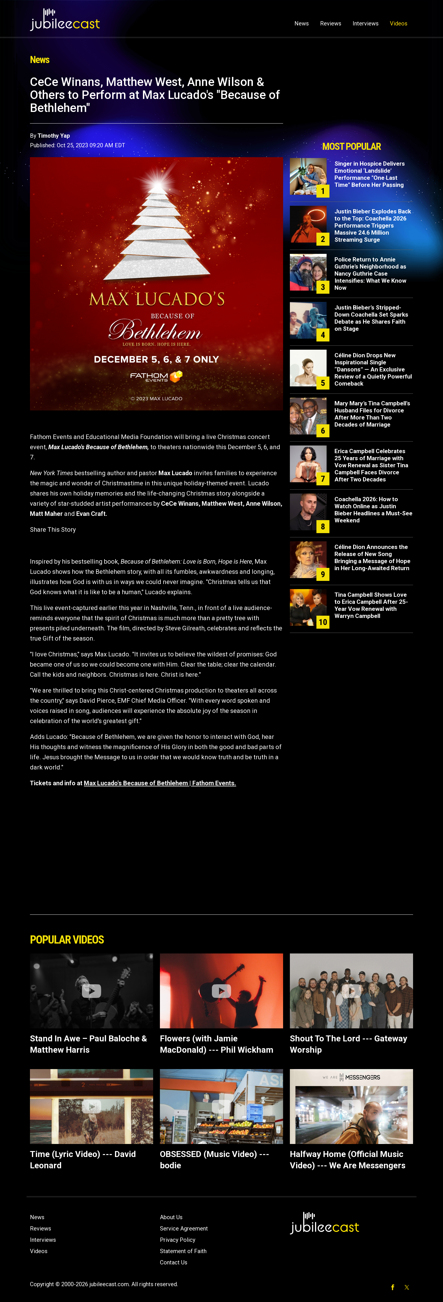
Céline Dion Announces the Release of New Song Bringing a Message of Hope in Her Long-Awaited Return (373, 558)
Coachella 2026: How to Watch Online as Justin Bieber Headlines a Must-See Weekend (373, 510)
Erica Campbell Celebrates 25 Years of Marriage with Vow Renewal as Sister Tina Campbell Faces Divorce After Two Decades (371, 465)
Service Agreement (184, 1228)
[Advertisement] (351, 106)
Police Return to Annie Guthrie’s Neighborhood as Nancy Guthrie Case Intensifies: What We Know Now (370, 273)
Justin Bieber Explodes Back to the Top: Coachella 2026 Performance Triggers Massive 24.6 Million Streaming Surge (373, 225)
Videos (398, 23)
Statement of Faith (183, 1251)
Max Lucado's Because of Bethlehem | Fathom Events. (160, 783)
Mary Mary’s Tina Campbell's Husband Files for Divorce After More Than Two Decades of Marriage (372, 414)
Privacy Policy (177, 1239)
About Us (171, 1217)
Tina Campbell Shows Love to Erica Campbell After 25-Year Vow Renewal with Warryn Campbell (371, 605)
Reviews (330, 23)
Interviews (366, 23)
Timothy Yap (54, 135)
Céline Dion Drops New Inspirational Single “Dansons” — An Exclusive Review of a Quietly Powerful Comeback (373, 369)
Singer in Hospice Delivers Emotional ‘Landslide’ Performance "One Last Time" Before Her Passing (370, 174)
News (301, 23)
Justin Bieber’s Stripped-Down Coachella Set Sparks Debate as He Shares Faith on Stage (371, 318)
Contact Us (173, 1262)
